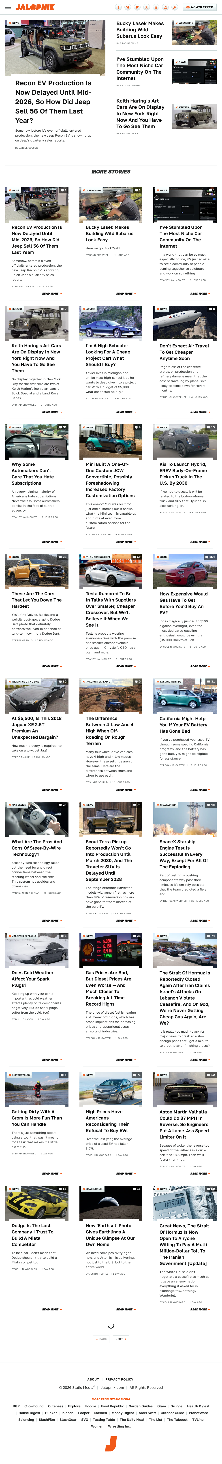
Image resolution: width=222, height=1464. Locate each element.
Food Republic (112, 1406)
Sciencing (26, 1419)
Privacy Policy (119, 1379)
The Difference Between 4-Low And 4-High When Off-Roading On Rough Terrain (110, 731)
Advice (90, 309)
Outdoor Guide (172, 1413)
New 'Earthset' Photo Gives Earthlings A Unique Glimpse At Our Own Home (110, 1235)
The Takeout (177, 1419)
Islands (67, 1413)
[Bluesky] (127, 7)
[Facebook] (118, 7)
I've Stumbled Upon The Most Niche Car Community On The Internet (140, 68)
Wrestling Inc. (119, 1426)
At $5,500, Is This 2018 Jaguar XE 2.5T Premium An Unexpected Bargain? (37, 728)
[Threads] (156, 7)
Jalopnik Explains (98, 681)
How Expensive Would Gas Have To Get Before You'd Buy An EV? (184, 603)
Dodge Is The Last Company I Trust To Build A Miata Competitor (32, 1235)
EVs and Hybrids (170, 681)
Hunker (51, 1413)
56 (65, 1188)
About (93, 1379)
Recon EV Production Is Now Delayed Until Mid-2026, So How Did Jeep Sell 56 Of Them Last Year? (53, 101)
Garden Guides (141, 1406)
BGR (16, 1406)
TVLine (198, 1419)
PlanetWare (198, 1413)
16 (139, 1188)
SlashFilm (47, 1419)
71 (139, 1075)
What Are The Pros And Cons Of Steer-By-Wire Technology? (37, 848)
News (15, 22)
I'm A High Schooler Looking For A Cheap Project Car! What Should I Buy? (108, 355)
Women (97, 1426)
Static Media (82, 1387)
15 (213, 427)
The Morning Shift (98, 557)
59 (213, 1188)
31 (65, 427)
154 (212, 557)
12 (213, 1075)
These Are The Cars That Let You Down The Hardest (37, 600)
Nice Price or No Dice (25, 681)
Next (119, 1339)
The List (155, 1419)
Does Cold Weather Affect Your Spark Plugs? (32, 979)
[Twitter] (146, 7)
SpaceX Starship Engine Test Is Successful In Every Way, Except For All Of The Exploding (184, 854)
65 (139, 557)
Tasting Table (104, 1419)
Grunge (176, 1406)
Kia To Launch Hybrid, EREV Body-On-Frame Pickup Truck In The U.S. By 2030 (183, 474)
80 (65, 681)
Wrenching (186, 22)
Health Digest (198, 1406)
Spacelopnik (168, 804)
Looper (84, 1413)
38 (65, 557)
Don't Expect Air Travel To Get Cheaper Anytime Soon (184, 352)
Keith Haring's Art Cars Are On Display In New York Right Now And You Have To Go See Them (140, 113)
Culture (184, 106)
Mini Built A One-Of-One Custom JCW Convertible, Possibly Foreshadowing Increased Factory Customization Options (110, 480)
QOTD (15, 557)
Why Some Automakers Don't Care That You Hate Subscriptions (33, 474)
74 (139, 805)
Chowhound (33, 1406)
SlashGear (68, 1419)
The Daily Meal (132, 1419)
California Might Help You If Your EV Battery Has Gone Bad (183, 725)
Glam (161, 1406)
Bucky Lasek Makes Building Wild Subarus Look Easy (140, 29)
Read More (50, 294)
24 (65, 805)
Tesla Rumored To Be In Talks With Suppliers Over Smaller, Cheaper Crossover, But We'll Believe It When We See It (111, 609)
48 (213, 805)
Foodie (90, 1406)
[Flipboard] (137, 7)
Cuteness (55, 1406)
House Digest (29, 1413)
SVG (84, 1419)
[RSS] (174, 7)
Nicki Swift (147, 1413)
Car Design (19, 804)
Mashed (100, 1413)
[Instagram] (165, 7)
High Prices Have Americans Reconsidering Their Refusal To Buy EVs (107, 1121)
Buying (16, 427)
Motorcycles (21, 1075)
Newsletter (199, 7)
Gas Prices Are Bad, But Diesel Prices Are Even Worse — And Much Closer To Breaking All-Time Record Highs (108, 988)
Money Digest (123, 1413)
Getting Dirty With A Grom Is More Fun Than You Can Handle (37, 1118)
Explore (74, 1406)
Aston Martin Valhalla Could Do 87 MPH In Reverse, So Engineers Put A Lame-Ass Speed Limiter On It (184, 1124)
